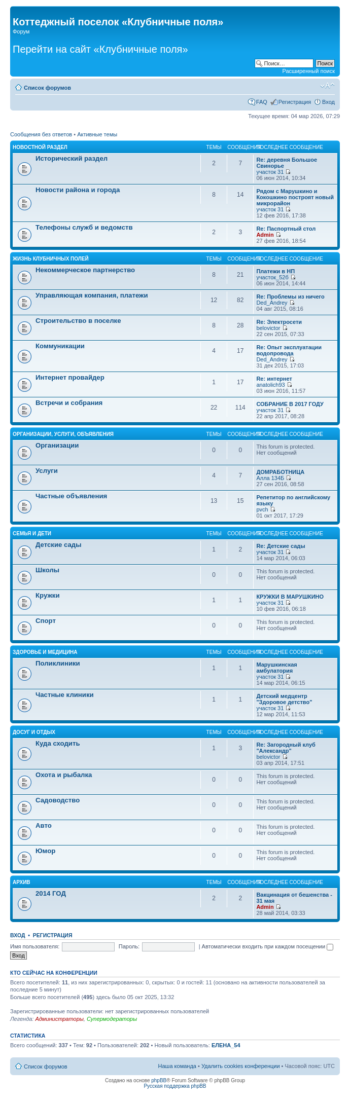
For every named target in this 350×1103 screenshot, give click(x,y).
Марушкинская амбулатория (276, 667)
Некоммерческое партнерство (85, 270)
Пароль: (129, 946)
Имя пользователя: (34, 946)
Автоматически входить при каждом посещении (268, 946)
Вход (328, 102)
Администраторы (59, 1019)
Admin (264, 235)
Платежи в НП (275, 271)
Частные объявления (71, 496)
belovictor (268, 328)
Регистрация (294, 102)
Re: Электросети (279, 322)
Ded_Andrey (271, 303)
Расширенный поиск (308, 71)
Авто (44, 825)
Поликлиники (58, 663)
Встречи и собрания (69, 403)
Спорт (46, 620)
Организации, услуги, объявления (63, 434)
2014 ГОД (51, 893)
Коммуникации (60, 346)
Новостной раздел (40, 147)
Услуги (47, 470)
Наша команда (177, 1066)
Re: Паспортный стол (286, 229)
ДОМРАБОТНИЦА (280, 472)
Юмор (45, 851)
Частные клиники (65, 694)
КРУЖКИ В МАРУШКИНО (290, 597)
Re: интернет (274, 379)
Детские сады (59, 544)
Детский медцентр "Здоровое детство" (284, 699)
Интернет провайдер (70, 377)
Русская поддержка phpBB (175, 1086)
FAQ (261, 102)
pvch (262, 509)
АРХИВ (21, 882)
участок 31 (270, 172)
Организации (57, 445)
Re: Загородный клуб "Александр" (285, 748)
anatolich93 (270, 385)
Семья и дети (32, 533)
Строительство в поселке (78, 320)
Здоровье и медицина (45, 652)
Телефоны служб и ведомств (84, 227)
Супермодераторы (112, 1019)
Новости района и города (78, 190)
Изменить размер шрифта (327, 85)
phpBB (158, 1080)
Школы (47, 570)
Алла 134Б (270, 478)
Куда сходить (58, 743)
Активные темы (97, 134)
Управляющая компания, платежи (92, 295)
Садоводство (58, 800)
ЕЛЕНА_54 (226, 1045)
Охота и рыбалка (64, 775)
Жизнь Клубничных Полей (51, 259)
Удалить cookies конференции (240, 1066)
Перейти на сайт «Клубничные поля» (100, 49)
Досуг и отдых (34, 732)
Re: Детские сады (280, 546)
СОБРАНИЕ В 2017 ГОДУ (290, 404)
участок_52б (272, 277)
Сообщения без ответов (41, 134)
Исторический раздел (72, 158)
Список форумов (47, 88)
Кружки (47, 595)
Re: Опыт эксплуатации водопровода (289, 350)
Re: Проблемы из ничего (290, 296)
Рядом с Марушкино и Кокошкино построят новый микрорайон (295, 197)
